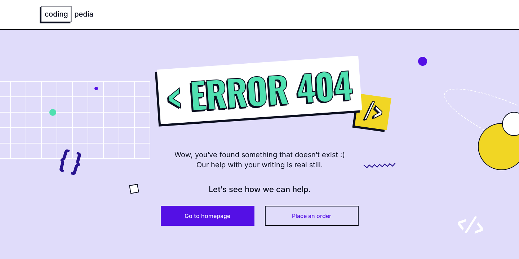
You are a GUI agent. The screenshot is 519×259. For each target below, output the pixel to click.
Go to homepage (207, 215)
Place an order (311, 215)
